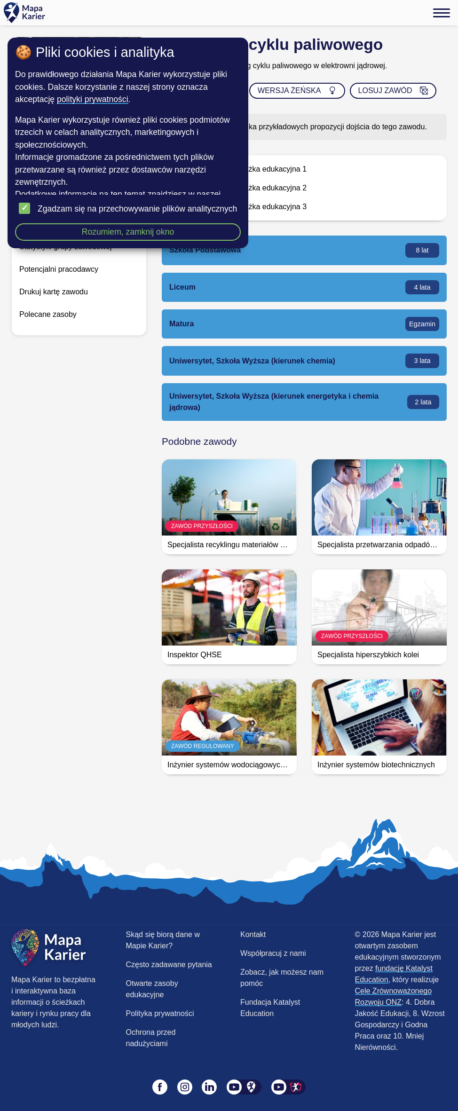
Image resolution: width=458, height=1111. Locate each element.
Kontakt (253, 934)
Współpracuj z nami (273, 953)
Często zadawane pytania (169, 965)
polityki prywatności (92, 99)
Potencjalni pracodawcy (58, 269)
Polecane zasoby (48, 314)
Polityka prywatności (160, 1013)
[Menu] (441, 12)
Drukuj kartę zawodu (53, 292)
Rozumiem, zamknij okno (128, 231)
